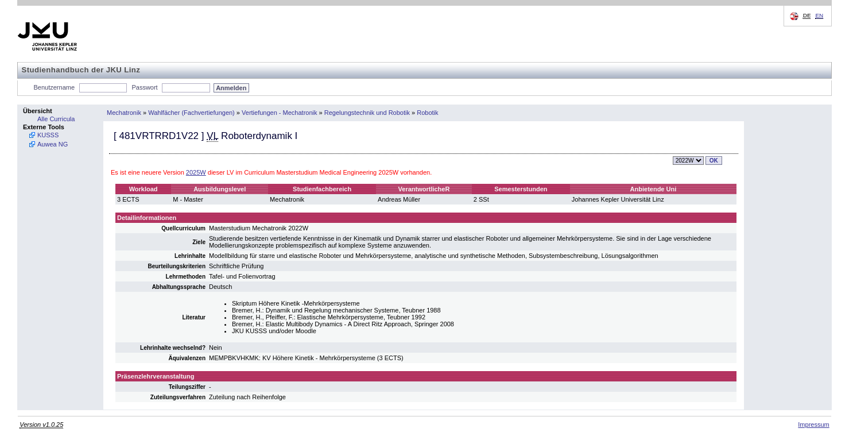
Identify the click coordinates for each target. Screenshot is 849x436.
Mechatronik (124, 112)
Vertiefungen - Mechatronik (279, 112)
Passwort (144, 87)
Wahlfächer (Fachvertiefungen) (191, 112)
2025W (196, 172)
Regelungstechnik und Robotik (367, 112)
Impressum (813, 424)
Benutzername (54, 87)
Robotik (427, 112)
